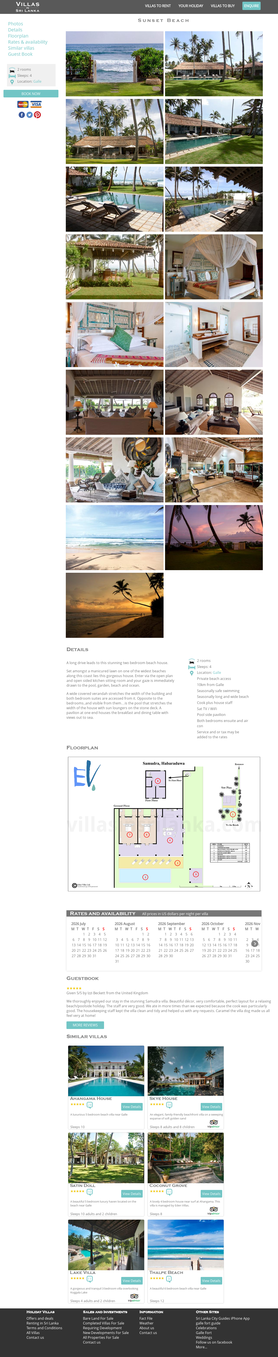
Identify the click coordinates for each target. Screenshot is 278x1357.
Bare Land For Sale (98, 1318)
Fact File (145, 1318)
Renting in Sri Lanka (42, 1323)
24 (90, 1105)
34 (169, 1105)
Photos (15, 24)
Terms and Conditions (44, 1328)
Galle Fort (204, 1332)
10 (90, 1192)
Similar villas (21, 48)
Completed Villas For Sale (103, 1323)
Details (15, 30)
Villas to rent (158, 5)
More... (201, 1347)
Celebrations (206, 1328)
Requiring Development (102, 1328)
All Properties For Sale (101, 1337)
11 (169, 1192)
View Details (132, 1106)
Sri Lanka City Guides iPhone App (223, 1318)
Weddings (204, 1337)
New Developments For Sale (106, 1332)
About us (146, 1328)
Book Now (31, 93)
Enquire (251, 5)
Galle (37, 81)
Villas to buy (223, 5)
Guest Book (20, 54)
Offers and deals (39, 1318)
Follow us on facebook (214, 1342)
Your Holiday (191, 5)
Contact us (35, 1337)
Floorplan (18, 36)
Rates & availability (28, 42)
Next (254, 943)
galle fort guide (208, 1323)
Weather (146, 1323)
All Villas (33, 1332)
